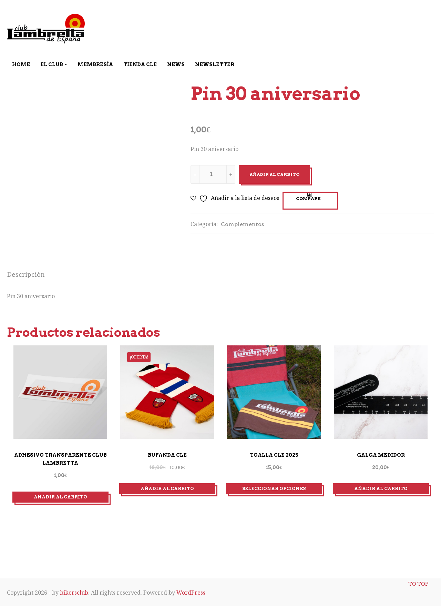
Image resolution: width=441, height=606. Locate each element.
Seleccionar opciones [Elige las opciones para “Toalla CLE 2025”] (274, 488)
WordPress (190, 592)
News (176, 64)
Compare (308, 198)
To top (418, 578)
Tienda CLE (140, 64)
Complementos (242, 224)
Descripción (26, 274)
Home (21, 64)
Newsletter (214, 64)
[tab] (26, 275)
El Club (51, 64)
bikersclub (74, 592)
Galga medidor (381, 454)
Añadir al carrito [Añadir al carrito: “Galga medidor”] (381, 488)
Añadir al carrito (274, 174)
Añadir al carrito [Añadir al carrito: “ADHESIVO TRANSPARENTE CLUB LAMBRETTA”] (60, 496)
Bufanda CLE (167, 454)
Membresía (95, 64)
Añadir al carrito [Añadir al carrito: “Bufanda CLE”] (167, 488)
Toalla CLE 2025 (274, 454)
